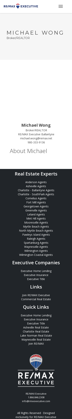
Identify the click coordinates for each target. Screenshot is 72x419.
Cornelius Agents (36, 198)
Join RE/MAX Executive (36, 295)
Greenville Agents (36, 210)
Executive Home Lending (36, 271)
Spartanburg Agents (36, 242)
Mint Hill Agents (36, 218)
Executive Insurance (36, 275)
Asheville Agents (36, 186)
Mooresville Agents (36, 222)
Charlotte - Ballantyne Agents (36, 190)
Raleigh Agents (36, 238)
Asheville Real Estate (36, 327)
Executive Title (36, 279)
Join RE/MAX (36, 343)
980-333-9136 (36, 142)
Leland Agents (36, 214)
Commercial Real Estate (36, 299)
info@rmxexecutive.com (36, 401)
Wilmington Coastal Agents (36, 255)
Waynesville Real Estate (36, 339)
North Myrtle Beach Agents (36, 230)
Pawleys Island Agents (36, 234)
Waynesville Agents (36, 247)
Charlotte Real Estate (36, 331)
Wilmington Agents (36, 251)
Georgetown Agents (36, 206)
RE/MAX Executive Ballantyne (36, 134)
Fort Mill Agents (36, 202)
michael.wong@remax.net (36, 138)
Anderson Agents (36, 182)
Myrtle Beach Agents (36, 226)
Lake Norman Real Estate (36, 335)
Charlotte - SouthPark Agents (36, 194)
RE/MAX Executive (45, 417)
